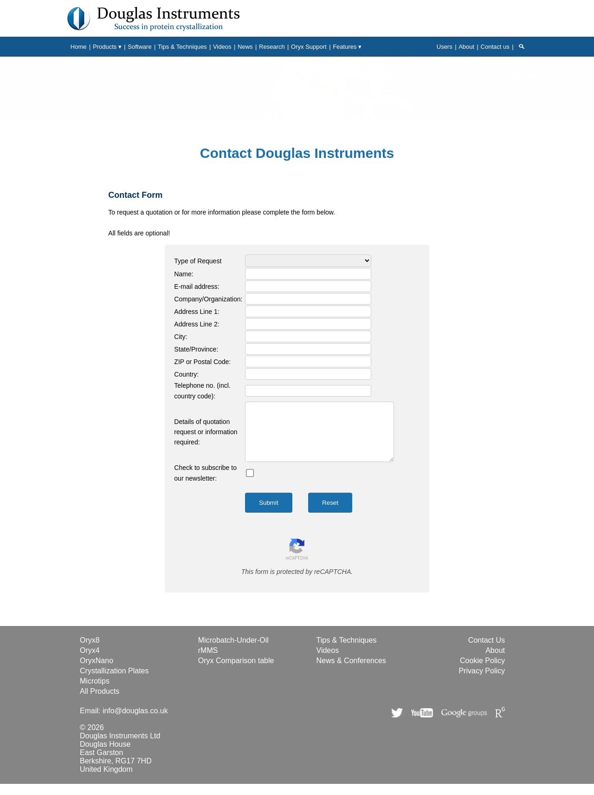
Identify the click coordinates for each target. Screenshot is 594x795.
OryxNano (96, 672)
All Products (99, 702)
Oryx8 (90, 651)
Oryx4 (90, 661)
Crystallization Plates (114, 682)
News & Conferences (351, 672)
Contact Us (486, 651)
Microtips (95, 692)
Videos (327, 661)
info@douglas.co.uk (135, 722)
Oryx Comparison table (236, 672)
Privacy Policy (481, 682)
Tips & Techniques (346, 651)
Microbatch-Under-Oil (233, 651)
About (495, 661)
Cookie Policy (482, 672)
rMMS (208, 661)
